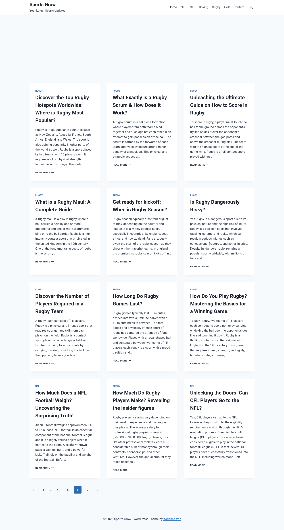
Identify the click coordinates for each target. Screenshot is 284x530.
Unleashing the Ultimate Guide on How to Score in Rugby (218, 105)
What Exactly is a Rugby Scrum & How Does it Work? (140, 105)
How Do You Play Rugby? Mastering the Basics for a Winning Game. (218, 303)
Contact (238, 7)
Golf (227, 7)
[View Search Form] (251, 7)
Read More (44, 172)
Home (173, 7)
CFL (192, 7)
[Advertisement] (142, 41)
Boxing (203, 7)
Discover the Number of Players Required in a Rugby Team (62, 303)
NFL (183, 7)
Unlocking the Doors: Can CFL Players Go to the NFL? (219, 400)
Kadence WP (172, 519)
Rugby (216, 7)
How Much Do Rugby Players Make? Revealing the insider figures (141, 400)
